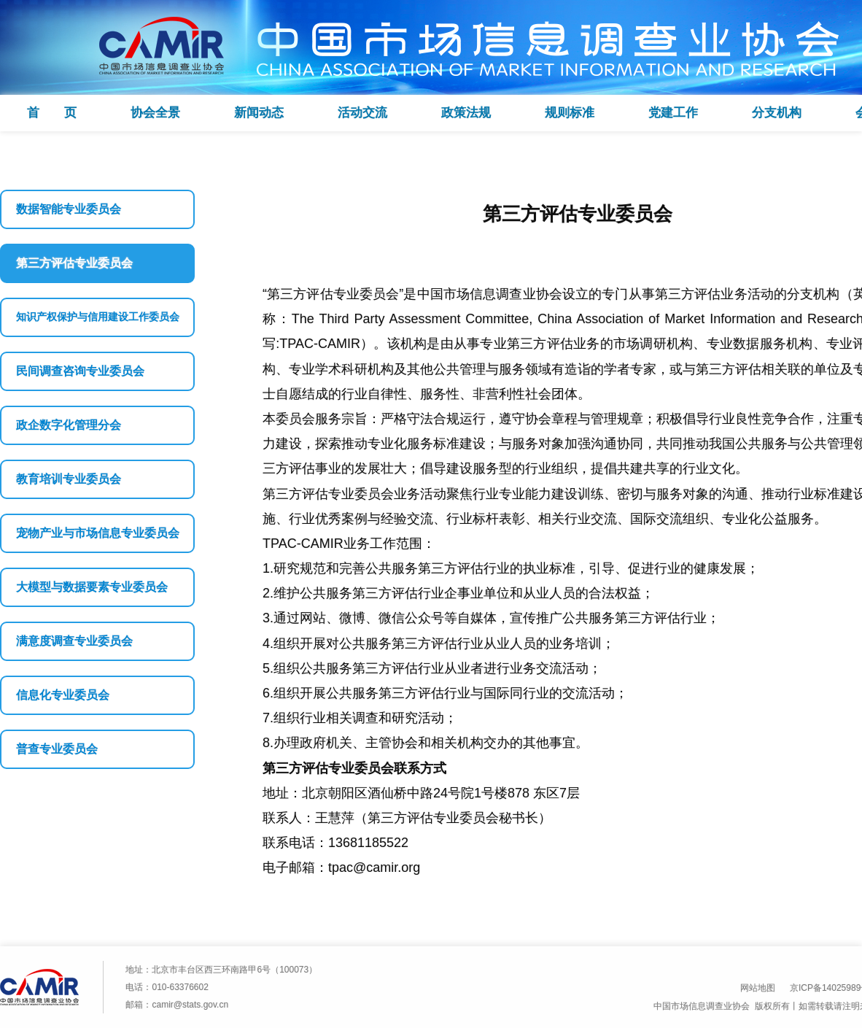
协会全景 (155, 113)
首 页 (52, 113)
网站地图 (757, 988)
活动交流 (362, 113)
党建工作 (673, 113)
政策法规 (466, 113)
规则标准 (569, 113)
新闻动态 (259, 113)
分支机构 (776, 113)
